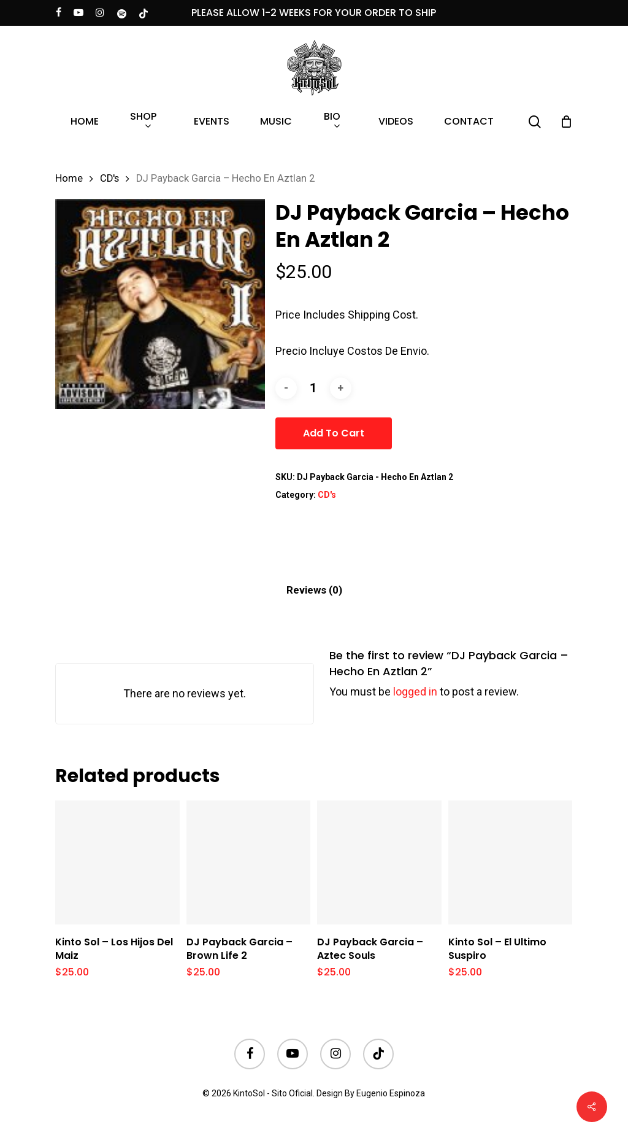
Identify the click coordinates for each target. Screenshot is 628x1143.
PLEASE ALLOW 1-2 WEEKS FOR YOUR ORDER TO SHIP (313, 13)
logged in (415, 691)
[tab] (314, 590)
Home (69, 178)
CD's (109, 178)
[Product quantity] (313, 388)
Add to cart (333, 433)
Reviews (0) (314, 590)
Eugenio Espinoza (390, 1093)
